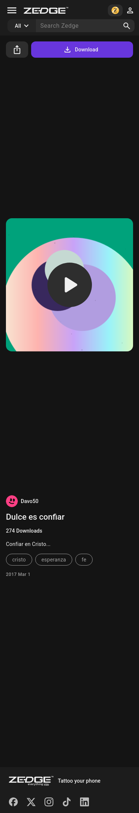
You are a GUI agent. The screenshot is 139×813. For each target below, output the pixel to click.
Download (80, 49)
